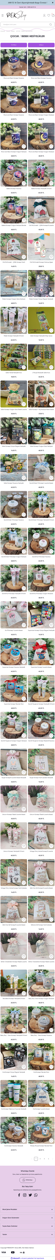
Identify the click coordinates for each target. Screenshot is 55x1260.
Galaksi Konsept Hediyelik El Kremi (41, 188)
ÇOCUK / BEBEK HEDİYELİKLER (24, 31)
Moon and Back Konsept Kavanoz (14, 78)
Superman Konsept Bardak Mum (14, 704)
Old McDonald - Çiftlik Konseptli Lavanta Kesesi (41, 226)
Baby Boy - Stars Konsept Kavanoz (41, 1035)
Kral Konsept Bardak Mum (41, 1072)
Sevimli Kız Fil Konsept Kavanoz (41, 557)
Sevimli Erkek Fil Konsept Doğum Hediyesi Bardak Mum (13, 557)
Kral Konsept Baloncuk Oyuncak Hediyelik (13, 1109)
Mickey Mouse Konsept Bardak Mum (41, 1146)
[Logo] (17, 15)
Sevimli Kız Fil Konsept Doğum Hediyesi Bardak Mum (41, 594)
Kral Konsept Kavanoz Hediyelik (13, 1146)
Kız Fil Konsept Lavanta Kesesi (14, 630)
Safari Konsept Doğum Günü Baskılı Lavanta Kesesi (14, 410)
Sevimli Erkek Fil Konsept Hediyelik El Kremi (41, 520)
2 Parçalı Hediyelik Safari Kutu (41, 372)
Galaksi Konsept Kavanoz (13, 188)
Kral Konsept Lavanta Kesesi (41, 1109)
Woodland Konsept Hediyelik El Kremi (14, 998)
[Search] (27, 24)
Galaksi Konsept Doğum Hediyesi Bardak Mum (14, 226)
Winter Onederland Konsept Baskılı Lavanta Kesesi (14, 962)
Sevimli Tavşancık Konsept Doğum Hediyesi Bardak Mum (14, 741)
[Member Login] (44, 15)
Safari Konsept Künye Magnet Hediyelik (14, 446)
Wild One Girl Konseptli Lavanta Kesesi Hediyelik (41, 888)
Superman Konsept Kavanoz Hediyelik (13, 667)
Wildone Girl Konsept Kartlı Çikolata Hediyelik (41, 925)
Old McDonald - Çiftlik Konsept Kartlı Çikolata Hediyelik (14, 262)
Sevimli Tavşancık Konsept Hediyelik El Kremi (41, 704)
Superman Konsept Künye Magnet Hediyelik (41, 630)
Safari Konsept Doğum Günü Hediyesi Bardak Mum (41, 446)
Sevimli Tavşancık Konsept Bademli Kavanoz (41, 741)
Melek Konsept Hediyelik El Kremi (14, 336)
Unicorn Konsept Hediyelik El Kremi (13, 851)
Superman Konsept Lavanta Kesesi (41, 667)
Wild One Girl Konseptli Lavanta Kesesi (13, 925)
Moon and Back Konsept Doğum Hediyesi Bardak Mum (41, 115)
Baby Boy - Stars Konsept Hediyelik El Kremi (13, 1035)
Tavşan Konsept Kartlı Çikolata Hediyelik (41, 777)
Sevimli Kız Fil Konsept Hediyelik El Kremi (14, 593)
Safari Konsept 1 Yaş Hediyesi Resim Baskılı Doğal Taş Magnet (41, 410)
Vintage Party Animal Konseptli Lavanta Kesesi (41, 851)
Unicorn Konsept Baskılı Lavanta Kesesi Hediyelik (13, 815)
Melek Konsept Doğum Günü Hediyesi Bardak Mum (13, 299)
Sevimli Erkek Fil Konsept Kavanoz (14, 520)
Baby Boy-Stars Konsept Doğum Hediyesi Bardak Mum (41, 999)
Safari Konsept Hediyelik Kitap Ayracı (41, 336)
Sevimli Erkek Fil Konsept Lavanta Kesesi (41, 483)
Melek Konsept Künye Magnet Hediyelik (41, 299)
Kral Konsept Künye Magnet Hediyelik (14, 1072)
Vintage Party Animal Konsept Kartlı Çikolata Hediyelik (14, 888)
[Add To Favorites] (24, 73)
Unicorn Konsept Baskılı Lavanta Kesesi (41, 814)
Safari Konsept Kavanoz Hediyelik (14, 483)
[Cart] (53, 15)
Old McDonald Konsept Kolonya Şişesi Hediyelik (41, 262)
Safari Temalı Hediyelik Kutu (14, 372)
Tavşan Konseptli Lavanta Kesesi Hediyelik (14, 777)
